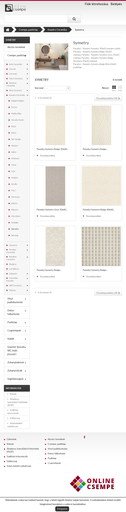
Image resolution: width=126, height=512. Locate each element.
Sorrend (39, 88)
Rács (114, 88)
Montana (15, 158)
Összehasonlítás (47, 155)
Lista (120, 88)
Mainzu (12, 290)
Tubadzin (13, 273)
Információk (13, 388)
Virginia (14, 177)
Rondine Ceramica (11, 258)
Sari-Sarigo (16, 139)
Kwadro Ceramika (17, 95)
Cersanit (13, 73)
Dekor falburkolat (13, 312)
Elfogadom (62, 509)
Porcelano (15, 216)
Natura (14, 203)
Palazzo (14, 209)
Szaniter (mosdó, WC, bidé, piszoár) (16, 350)
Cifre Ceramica (15, 78)
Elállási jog (15, 418)
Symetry (15, 229)
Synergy (14, 235)
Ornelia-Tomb (17, 120)
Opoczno (13, 245)
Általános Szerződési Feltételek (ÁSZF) (17, 402)
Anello (14, 184)
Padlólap (12, 322)
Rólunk (13, 394)
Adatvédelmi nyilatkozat (19, 465)
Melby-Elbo (16, 113)
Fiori (13, 190)
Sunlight (14, 222)
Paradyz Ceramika (11, 250)
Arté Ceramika (15, 64)
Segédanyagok (15, 378)
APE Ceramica (15, 285)
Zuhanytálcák (14, 370)
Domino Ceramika (11, 84)
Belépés (116, 4)
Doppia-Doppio (17, 100)
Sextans (14, 145)
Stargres (13, 264)
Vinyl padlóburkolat (15, 300)
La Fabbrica (14, 269)
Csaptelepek (14, 330)
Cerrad (12, 69)
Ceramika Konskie (12, 279)
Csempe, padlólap (16, 55)
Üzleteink (11, 439)
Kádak (10, 338)
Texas (13, 165)
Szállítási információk (17, 456)
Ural (13, 171)
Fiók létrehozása (96, 3)
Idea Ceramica (15, 90)
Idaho (13, 152)
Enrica (14, 107)
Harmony (15, 197)
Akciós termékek (16, 47)
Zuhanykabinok (15, 362)
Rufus (13, 132)
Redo (13, 126)
